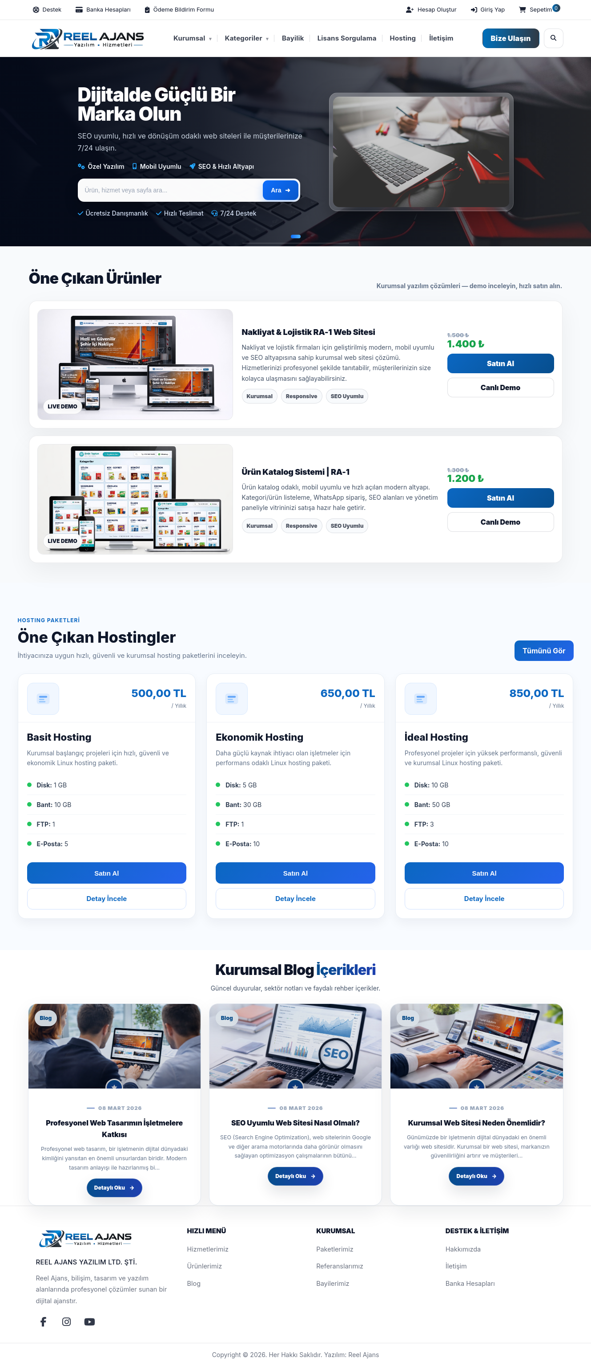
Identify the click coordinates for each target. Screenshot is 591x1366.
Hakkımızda (463, 1249)
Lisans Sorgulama (347, 38)
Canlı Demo (500, 387)
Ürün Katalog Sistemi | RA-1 (296, 472)
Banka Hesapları (470, 1283)
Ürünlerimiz (204, 1266)
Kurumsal (192, 38)
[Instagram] (66, 1321)
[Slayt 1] (296, 236)
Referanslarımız (339, 1266)
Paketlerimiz (335, 1249)
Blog (194, 1283)
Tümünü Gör (544, 650)
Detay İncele (106, 898)
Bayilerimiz (332, 1283)
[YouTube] (89, 1321)
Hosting (403, 38)
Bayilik (293, 38)
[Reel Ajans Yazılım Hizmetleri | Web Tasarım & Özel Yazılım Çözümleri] (86, 38)
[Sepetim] (538, 9)
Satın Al (500, 363)
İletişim (441, 38)
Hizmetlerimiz (208, 1249)
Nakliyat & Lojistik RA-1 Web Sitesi (308, 332)
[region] (295, 151)
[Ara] (553, 38)
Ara (280, 190)
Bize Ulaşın (511, 38)
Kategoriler (247, 38)
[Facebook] (43, 1321)
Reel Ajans (363, 1354)
